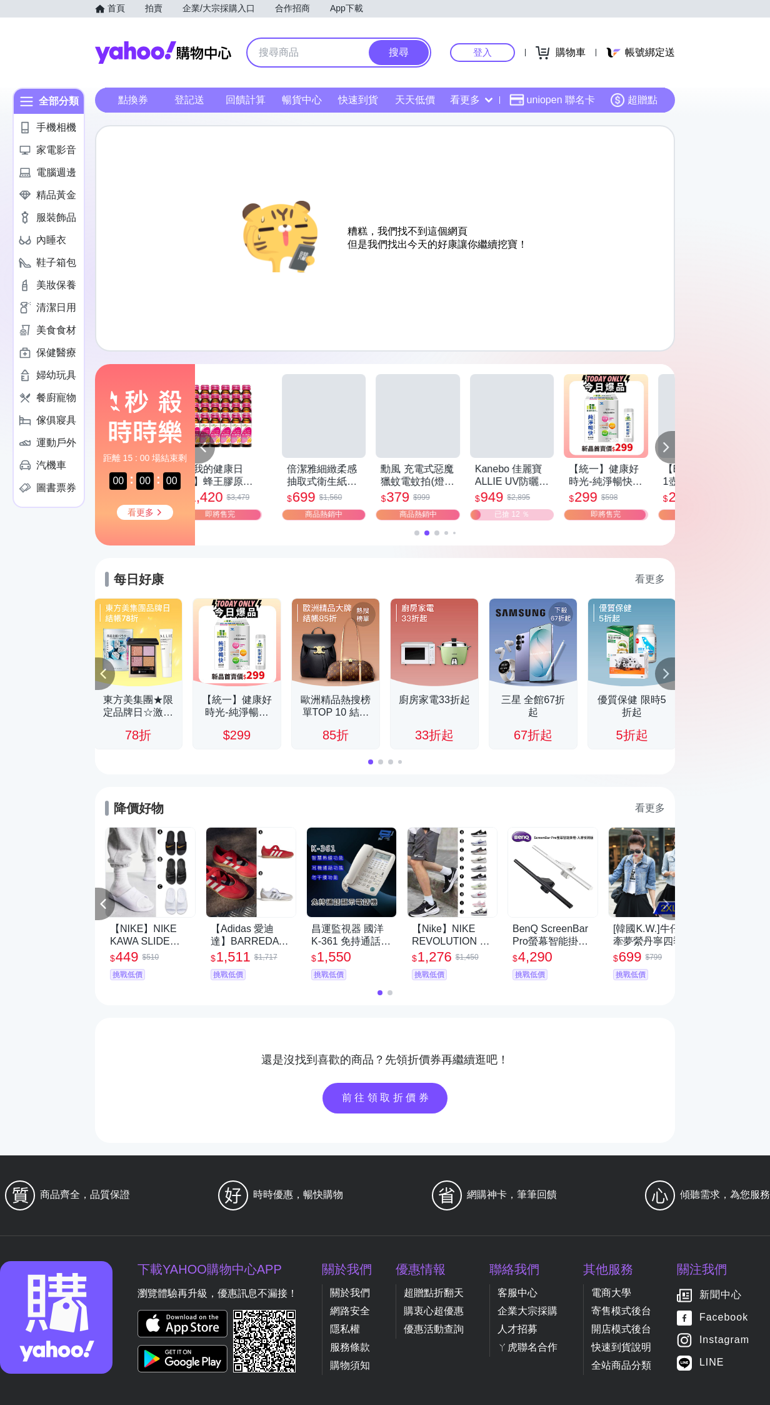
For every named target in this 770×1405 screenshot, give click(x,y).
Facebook (723, 1317)
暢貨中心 (302, 99)
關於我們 (350, 1292)
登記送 (189, 99)
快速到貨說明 (621, 1347)
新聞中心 (720, 1295)
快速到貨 (358, 99)
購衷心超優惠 (434, 1311)
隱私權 (345, 1329)
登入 (482, 52)
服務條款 (350, 1347)
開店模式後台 (621, 1329)
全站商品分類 (621, 1365)
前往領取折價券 (387, 1097)
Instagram (724, 1340)
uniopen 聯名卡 (552, 100)
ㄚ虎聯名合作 (528, 1347)
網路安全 (350, 1311)
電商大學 (611, 1292)
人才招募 (518, 1329)
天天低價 (415, 99)
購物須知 (350, 1365)
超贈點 (634, 100)
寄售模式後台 (621, 1311)
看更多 (471, 99)
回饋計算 (246, 99)
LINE (711, 1362)
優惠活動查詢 (434, 1329)
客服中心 (518, 1292)
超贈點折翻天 (434, 1292)
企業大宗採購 (528, 1311)
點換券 (133, 99)
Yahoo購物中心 (163, 53)
